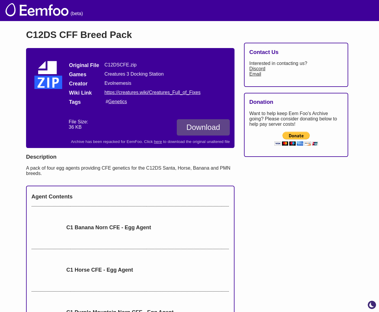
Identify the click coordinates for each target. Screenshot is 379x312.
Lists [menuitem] (263, 10)
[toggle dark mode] (372, 305)
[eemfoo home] (36, 10)
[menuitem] (364, 10)
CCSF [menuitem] (341, 10)
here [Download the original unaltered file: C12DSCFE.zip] (158, 141)
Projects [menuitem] (313, 10)
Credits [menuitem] (238, 10)
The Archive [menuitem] (169, 10)
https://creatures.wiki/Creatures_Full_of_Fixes (153, 92)
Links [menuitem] (286, 10)
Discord (257, 68)
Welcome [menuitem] (206, 10)
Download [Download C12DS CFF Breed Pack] (203, 127)
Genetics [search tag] (117, 101)
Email (255, 74)
